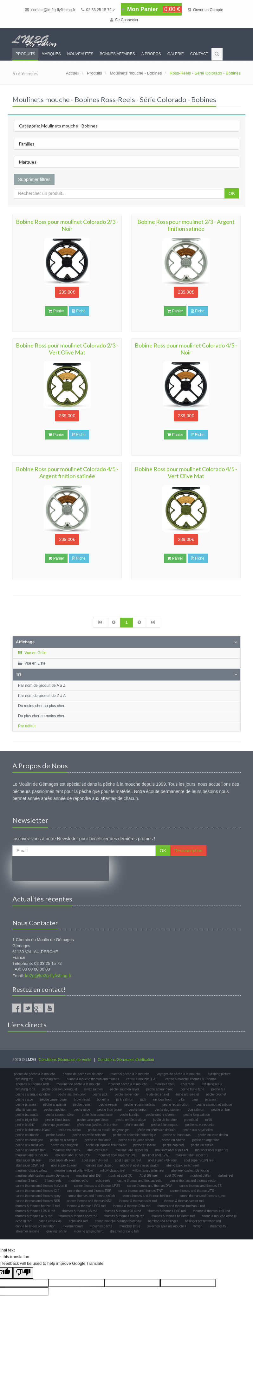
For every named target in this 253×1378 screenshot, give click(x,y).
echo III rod (23, 1221)
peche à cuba (55, 1135)
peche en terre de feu (213, 1135)
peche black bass (57, 1119)
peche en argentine (206, 1140)
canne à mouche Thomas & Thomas (190, 1079)
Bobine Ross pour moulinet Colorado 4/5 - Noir (186, 349)
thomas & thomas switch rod (125, 1216)
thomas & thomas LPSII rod (86, 1206)
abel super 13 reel (63, 1165)
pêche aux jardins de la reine (97, 1125)
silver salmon (93, 1089)
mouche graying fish (88, 1231)
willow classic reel (112, 1170)
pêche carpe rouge (53, 1099)
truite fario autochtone (97, 1114)
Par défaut (27, 726)
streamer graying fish (124, 1231)
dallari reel (225, 1175)
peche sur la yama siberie (137, 1140)
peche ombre (220, 1109)
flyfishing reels (212, 1084)
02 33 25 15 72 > (98, 10)
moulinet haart (72, 1226)
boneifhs (103, 1099)
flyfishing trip (24, 1079)
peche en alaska (69, 1130)
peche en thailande (97, 1140)
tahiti (208, 1119)
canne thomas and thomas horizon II (41, 1185)
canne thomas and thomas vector (193, 1180)
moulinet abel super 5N (211, 1150)
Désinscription (188, 850)
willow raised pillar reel (148, 1170)
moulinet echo (78, 1180)
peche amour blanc (159, 1089)
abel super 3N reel (29, 1160)
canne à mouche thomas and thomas (93, 1079)
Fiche (79, 311)
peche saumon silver (60, 1114)
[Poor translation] (23, 1273)
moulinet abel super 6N (32, 1155)
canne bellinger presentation (35, 1226)
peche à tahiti (25, 1125)
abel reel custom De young (190, 1170)
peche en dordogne (29, 1140)
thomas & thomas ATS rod (34, 1216)
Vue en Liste (31, 663)
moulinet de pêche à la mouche (78, 1084)
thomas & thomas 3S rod (79, 1211)
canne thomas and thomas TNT (141, 1191)
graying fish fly (56, 1231)
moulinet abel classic (98, 1165)
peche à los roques (164, 1125)
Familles (27, 143)
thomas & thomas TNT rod (211, 1211)
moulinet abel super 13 (192, 1155)
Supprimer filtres (34, 179)
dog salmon (196, 1109)
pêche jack (100, 1094)
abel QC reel (174, 1175)
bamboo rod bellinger (163, 1221)
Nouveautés (80, 54)
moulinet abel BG (88, 1175)
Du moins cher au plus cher (41, 706)
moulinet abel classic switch (139, 1165)
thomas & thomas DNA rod (131, 1206)
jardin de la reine (165, 1119)
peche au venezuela (199, 1125)
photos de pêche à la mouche (34, 1074)
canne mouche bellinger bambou (118, 1221)
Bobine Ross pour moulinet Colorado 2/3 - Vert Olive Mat (67, 349)
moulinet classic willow (31, 1170)
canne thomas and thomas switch (91, 1196)
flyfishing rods (25, 1089)
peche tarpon (138, 1109)
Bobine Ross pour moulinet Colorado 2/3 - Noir (67, 225)
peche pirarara (26, 1104)
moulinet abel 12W (155, 1155)
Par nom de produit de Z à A (42, 695)
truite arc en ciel (157, 1094)
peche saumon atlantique (214, 1104)
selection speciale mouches (166, 1226)
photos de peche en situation (83, 1074)
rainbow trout (162, 1099)
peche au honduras (177, 1135)
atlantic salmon (26, 1109)
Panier (56, 311)
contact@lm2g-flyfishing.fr (50, 10)
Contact (199, 54)
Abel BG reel (148, 1175)
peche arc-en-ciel (127, 1094)
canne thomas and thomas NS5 (38, 1201)
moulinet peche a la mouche (127, 1084)
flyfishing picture (219, 1074)
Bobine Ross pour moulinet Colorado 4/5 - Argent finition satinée (67, 472)
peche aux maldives (29, 1145)
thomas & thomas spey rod (78, 1216)
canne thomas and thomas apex (202, 1196)
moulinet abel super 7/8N (73, 1155)
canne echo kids (50, 1221)
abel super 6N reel (128, 1160)
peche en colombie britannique (134, 1135)
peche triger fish (27, 1119)
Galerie (175, 54)
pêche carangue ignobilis (33, 1094)
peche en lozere (144, 1145)
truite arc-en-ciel (187, 1094)
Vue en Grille (31, 653)
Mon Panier (151, 9)
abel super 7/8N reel (162, 1160)
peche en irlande (27, 1135)
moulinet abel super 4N (171, 1150)
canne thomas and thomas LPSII (97, 1185)
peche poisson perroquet (59, 1089)
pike (182, 1099)
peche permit (82, 1104)
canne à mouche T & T (142, 1079)
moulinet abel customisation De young (42, 1175)
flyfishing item (50, 1079)
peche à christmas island (33, 1130)
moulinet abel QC (120, 1175)
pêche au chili (134, 1125)
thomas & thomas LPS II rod (35, 1211)
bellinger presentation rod (203, 1221)
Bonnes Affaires (117, 54)
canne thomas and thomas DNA (149, 1185)
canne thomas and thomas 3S (200, 1185)
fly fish (197, 1226)
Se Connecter (124, 20)
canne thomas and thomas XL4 (37, 1191)
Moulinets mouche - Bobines (136, 73)
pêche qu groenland (55, 1125)
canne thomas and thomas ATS (192, 1191)
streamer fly (218, 1226)
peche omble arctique (131, 1119)
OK (232, 193)
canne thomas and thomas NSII (89, 1201)
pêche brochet (216, 1094)
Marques (51, 54)
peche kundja (129, 1114)
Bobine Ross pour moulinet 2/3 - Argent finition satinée (186, 225)
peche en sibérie (173, 1140)
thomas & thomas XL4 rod (123, 1211)
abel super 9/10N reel (199, 1160)
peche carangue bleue (92, 1119)
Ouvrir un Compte (205, 10)
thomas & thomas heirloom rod (173, 1216)
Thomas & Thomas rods (32, 1084)
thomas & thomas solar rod (138, 1201)
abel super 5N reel (95, 1160)
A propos (151, 54)
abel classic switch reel (182, 1165)
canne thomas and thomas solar (139, 1180)
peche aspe (82, 1109)
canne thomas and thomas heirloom (147, 1196)
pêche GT (218, 1089)
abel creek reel (98, 1150)
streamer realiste (27, 1231)
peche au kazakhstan (31, 1150)
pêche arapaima (54, 1104)
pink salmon (124, 1099)
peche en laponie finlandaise (106, 1145)
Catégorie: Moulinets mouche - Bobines (58, 125)
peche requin (108, 1104)
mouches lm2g (130, 1226)
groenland (191, 1119)
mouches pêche (101, 1226)
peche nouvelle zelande (89, 1135)
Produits (25, 54)
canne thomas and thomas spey (38, 1196)
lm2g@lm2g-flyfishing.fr (48, 975)
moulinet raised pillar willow (74, 1170)
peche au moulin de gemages (108, 1130)
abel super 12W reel (30, 1165)
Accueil (72, 73)
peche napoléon (55, 1109)
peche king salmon (197, 1114)
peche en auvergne (63, 1140)
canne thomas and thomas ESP (89, 1191)
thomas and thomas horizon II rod (181, 1206)
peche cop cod (173, 1145)
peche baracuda (27, 1114)
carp (195, 1099)
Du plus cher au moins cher (41, 716)
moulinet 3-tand (26, 1180)
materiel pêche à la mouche (130, 1074)
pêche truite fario (192, 1089)
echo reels (102, 1180)
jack (143, 1099)
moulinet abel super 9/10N (116, 1155)
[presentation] (60, 868)
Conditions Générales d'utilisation (126, 1059)
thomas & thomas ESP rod (167, 1211)
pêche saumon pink (71, 1094)
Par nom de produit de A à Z (41, 685)
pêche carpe (24, 1099)
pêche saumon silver (124, 1089)
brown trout (82, 1099)
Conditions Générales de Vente (65, 1059)
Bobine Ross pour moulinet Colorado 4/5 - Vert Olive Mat (186, 472)
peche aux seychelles (198, 1130)
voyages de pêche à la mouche (178, 1074)
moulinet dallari (200, 1175)
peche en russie (202, 1145)
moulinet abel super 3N (131, 1150)
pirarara (210, 1099)
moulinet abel (164, 1084)
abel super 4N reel (62, 1160)
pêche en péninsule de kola (156, 1130)
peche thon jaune (109, 1109)
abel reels (187, 1084)
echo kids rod (78, 1221)
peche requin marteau (139, 1104)
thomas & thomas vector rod (184, 1201)
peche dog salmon (168, 1109)
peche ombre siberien (161, 1114)
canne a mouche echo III (219, 1216)
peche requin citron (175, 1104)
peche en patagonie (65, 1145)
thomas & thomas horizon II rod (38, 1206)
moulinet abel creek (66, 1150)
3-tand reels (53, 1180)
